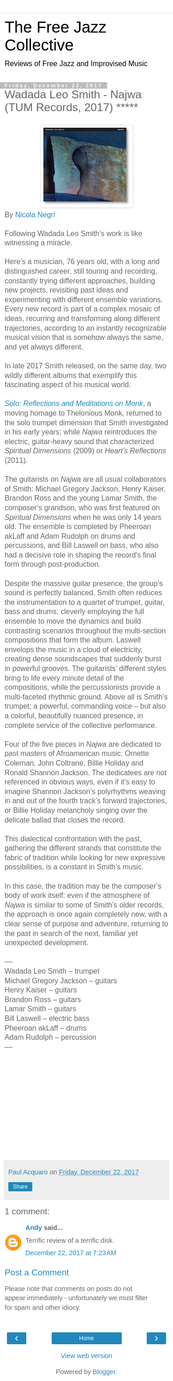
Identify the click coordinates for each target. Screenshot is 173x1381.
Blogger (104, 1371)
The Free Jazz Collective (56, 36)
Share (20, 1187)
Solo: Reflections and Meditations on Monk (74, 403)
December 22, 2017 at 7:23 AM (70, 1253)
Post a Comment (37, 1272)
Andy (33, 1227)
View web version (87, 1355)
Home (86, 1338)
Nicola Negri (35, 215)
